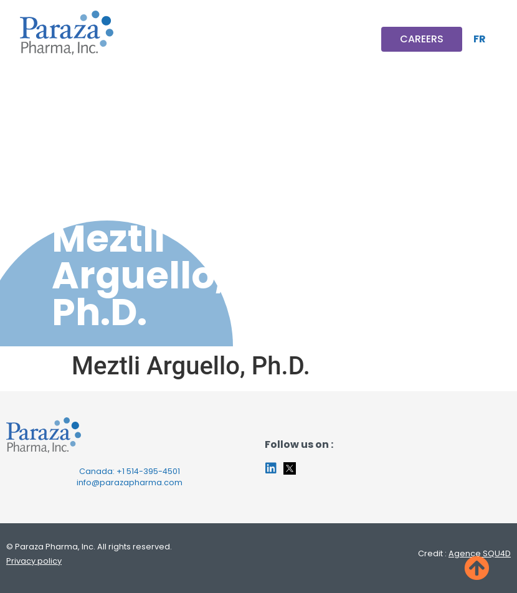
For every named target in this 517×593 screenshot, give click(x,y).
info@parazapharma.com (130, 482)
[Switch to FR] (479, 39)
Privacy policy (34, 561)
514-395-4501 (153, 471)
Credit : (464, 553)
